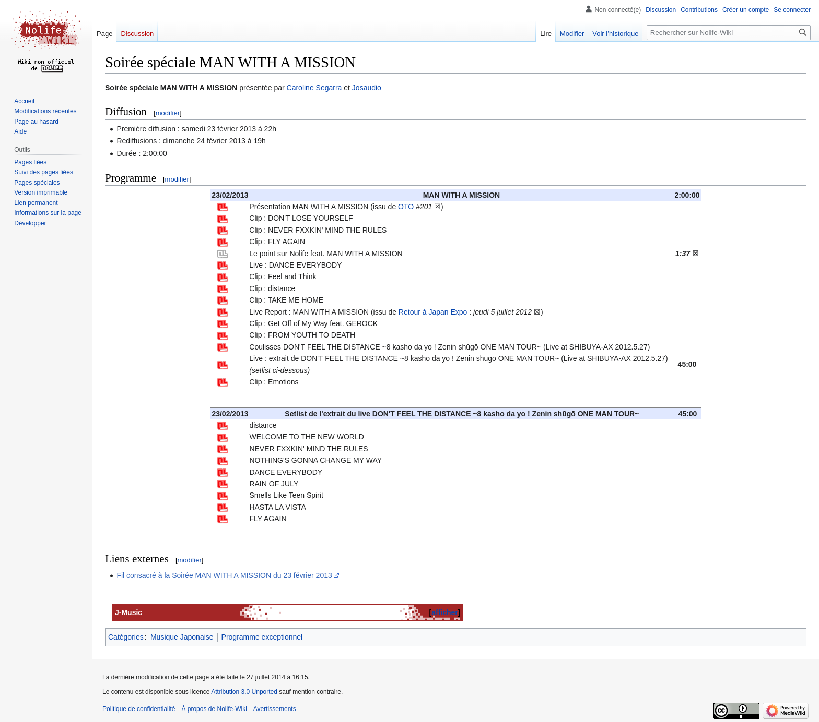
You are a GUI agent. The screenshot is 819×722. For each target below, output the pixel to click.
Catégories (126, 637)
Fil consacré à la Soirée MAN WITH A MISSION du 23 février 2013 (224, 575)
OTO (406, 206)
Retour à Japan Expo (433, 312)
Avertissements (274, 709)
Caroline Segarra (314, 87)
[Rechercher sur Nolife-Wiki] (729, 32)
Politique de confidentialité (138, 709)
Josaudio (366, 87)
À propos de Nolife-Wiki (214, 709)
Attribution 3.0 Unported (244, 691)
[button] (30, 223)
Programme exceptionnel (262, 637)
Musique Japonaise (182, 637)
